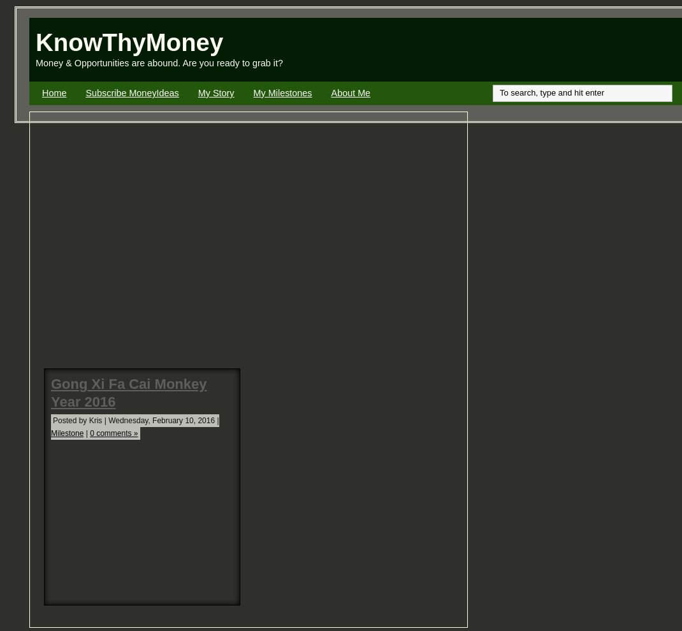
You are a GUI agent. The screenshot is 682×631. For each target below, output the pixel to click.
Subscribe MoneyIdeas (131, 93)
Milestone (67, 433)
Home (54, 93)
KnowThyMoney (129, 42)
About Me (351, 93)
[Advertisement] (533, 50)
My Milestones (283, 93)
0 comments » (114, 433)
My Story (216, 93)
